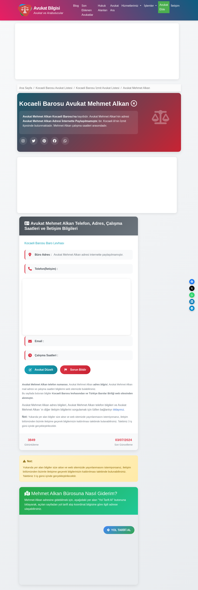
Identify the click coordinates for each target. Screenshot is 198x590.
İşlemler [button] (149, 5)
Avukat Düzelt (41, 369)
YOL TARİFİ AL (119, 530)
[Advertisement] (97, 51)
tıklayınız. (119, 409)
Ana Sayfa (25, 87)
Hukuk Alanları (102, 8)
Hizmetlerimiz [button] (130, 5)
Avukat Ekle (163, 7)
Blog (76, 5)
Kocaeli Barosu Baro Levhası (44, 243)
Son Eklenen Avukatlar (87, 10)
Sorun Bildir (75, 369)
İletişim (175, 5)
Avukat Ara (114, 8)
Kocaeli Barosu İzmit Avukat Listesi (97, 87)
